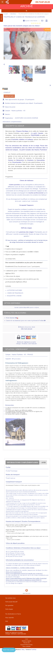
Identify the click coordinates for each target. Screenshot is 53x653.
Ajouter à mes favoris (30, 21)
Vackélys (33, 649)
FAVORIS (1, 17)
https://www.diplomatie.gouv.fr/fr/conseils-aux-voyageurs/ (24, 573)
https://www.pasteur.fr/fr (14, 572)
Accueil (5, 14)
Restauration (9, 405)
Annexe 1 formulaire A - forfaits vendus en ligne (20, 568)
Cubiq (22, 649)
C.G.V (26, 639)
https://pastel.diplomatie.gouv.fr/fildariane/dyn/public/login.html (26, 578)
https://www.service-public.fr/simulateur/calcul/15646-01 (23, 580)
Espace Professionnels (27, 645)
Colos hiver (13, 14)
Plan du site (26, 643)
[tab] (36, 23)
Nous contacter (27, 646)
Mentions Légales (26, 641)
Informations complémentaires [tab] (12, 122)
